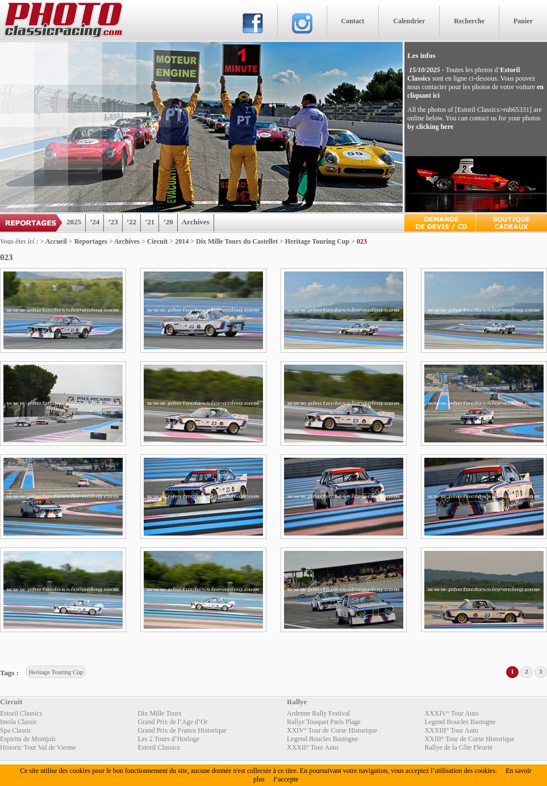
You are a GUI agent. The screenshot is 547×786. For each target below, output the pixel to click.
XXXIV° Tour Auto (451, 713)
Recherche (469, 21)
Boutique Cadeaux (511, 223)
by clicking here (430, 127)
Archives (196, 222)
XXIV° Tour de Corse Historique (332, 730)
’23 (113, 222)
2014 (182, 241)
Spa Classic (16, 730)
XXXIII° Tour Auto (451, 730)
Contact (353, 21)
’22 (131, 222)
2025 (73, 222)
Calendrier (409, 21)
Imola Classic (18, 722)
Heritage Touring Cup (317, 241)
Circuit (157, 241)
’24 (94, 222)
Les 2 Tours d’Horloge (168, 739)
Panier (523, 21)
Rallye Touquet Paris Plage (324, 722)
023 (362, 241)
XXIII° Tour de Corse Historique (469, 739)
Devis (439, 223)
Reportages (90, 241)
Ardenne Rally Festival (318, 713)
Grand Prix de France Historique (182, 730)
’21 (150, 222)
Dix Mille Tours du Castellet (237, 241)
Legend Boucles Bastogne (459, 722)
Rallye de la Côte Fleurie (458, 747)
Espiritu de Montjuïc (28, 739)
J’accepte (286, 779)
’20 (168, 222)
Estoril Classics (21, 713)
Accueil (56, 241)
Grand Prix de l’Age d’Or (172, 722)
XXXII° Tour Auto (312, 747)
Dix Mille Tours (159, 713)
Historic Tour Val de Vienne (38, 747)
